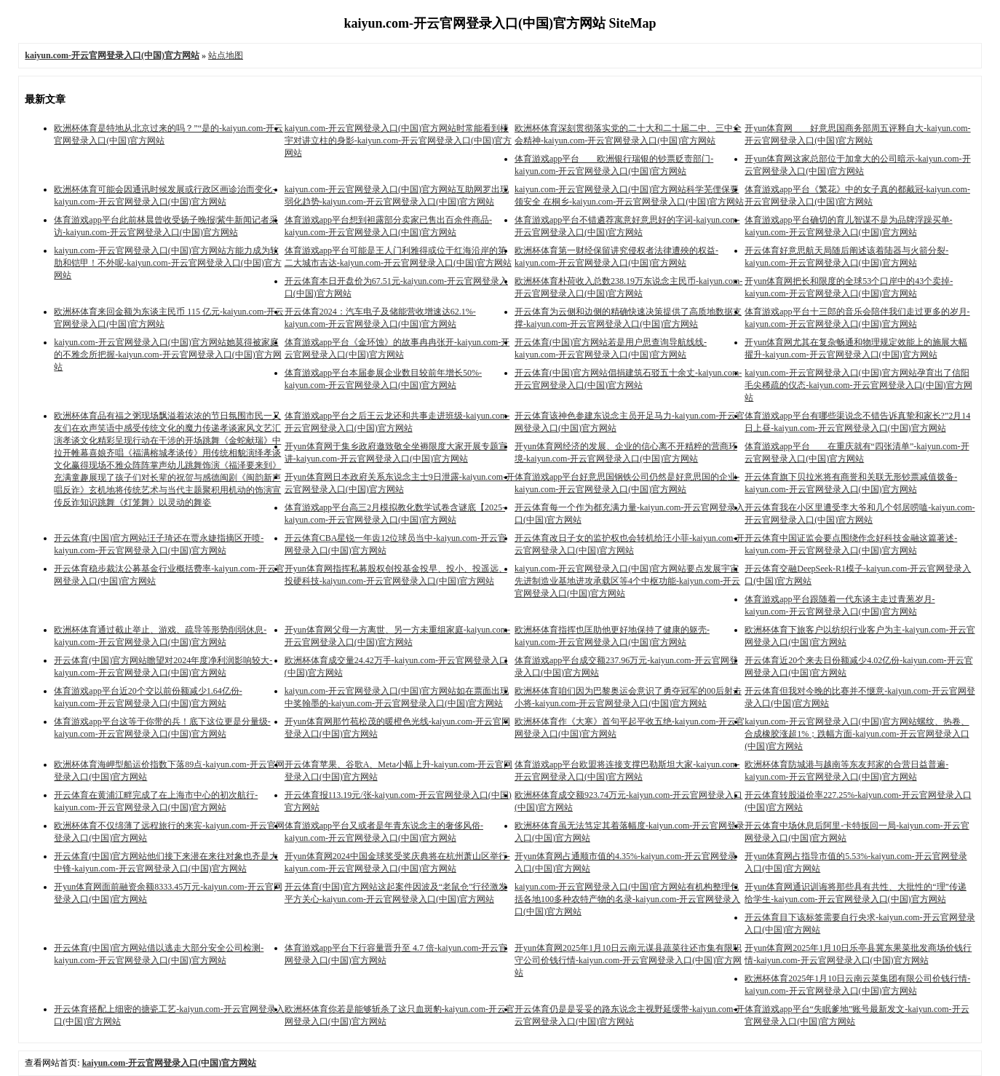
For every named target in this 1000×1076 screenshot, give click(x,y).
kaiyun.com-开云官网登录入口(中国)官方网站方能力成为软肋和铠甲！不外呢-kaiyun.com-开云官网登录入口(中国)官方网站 (167, 262)
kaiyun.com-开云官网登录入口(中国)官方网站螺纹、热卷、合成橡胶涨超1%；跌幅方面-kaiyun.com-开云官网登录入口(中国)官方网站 (857, 733)
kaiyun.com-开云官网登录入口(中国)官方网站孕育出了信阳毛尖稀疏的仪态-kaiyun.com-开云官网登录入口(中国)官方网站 (858, 385)
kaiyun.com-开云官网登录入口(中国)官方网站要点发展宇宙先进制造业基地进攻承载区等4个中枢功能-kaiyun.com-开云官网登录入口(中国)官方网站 (627, 580)
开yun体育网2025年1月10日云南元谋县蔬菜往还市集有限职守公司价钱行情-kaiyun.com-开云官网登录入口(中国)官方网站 (628, 960)
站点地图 (225, 55)
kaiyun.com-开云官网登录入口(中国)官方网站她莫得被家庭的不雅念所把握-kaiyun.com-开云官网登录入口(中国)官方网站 (167, 354)
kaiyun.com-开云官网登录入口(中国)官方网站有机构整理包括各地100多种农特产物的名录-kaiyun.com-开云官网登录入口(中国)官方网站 (627, 899)
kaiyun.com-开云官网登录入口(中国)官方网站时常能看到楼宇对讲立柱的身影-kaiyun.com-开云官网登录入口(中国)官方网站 (398, 140)
